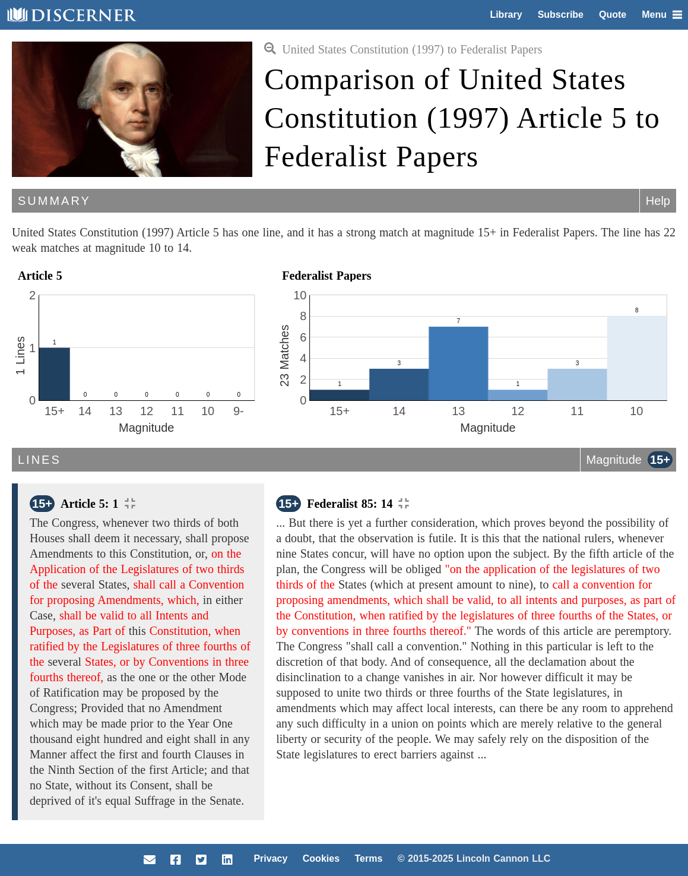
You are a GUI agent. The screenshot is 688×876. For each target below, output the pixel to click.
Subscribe (561, 15)
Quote (612, 15)
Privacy (270, 858)
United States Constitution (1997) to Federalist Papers (403, 49)
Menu (662, 15)
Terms (368, 858)
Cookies (321, 858)
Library (506, 15)
